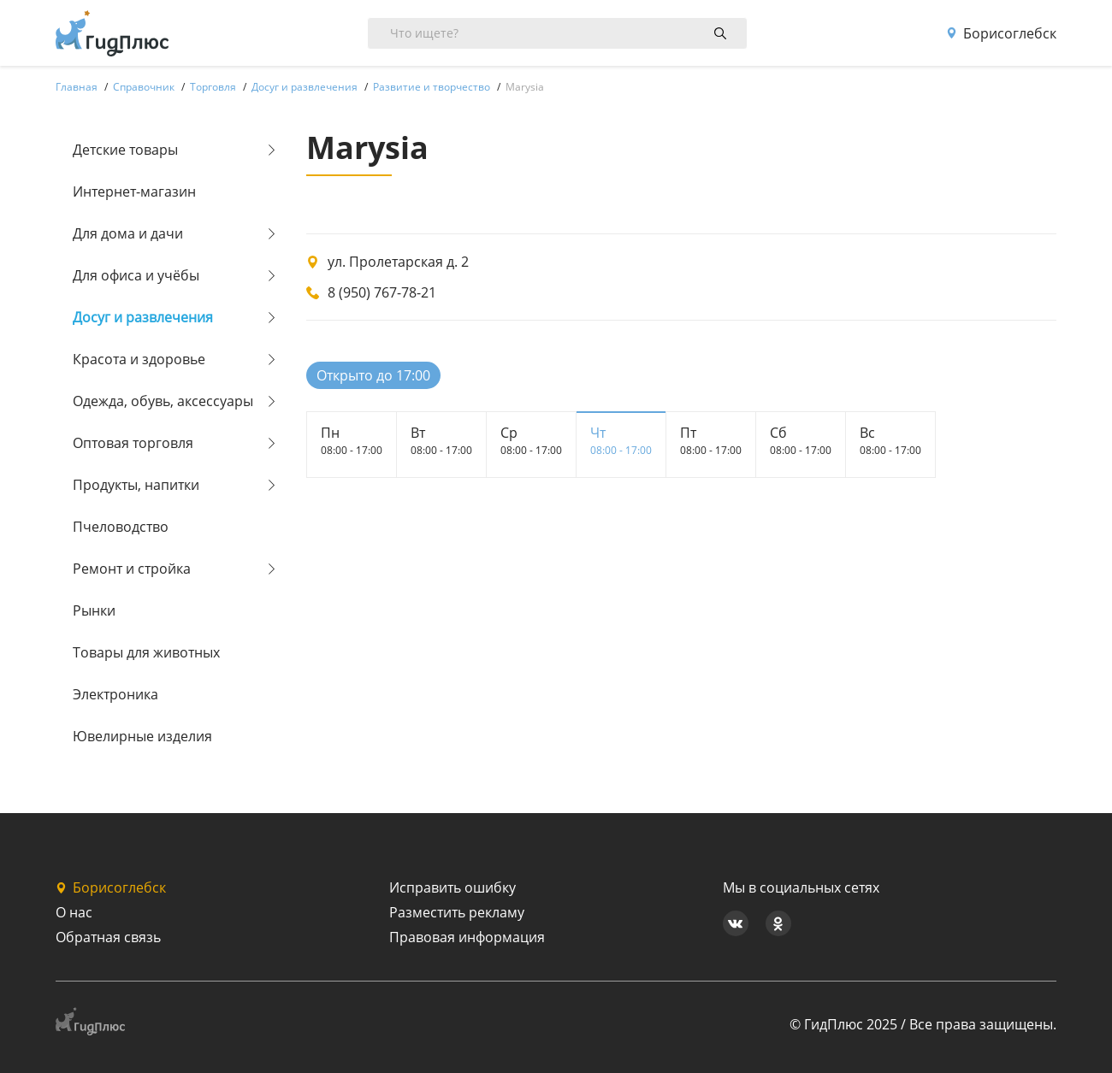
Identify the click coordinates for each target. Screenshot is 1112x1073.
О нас (74, 912)
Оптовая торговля (133, 442)
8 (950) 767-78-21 (382, 292)
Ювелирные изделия (142, 736)
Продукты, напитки (136, 484)
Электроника (115, 694)
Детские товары (125, 149)
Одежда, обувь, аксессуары (163, 401)
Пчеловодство (121, 526)
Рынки (94, 610)
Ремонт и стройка (132, 568)
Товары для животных (146, 652)
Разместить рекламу (456, 912)
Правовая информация (467, 937)
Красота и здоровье (139, 359)
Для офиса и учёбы (136, 275)
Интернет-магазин (134, 191)
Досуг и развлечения (143, 317)
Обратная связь (108, 937)
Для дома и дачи (128, 233)
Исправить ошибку (452, 887)
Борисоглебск (1001, 33)
